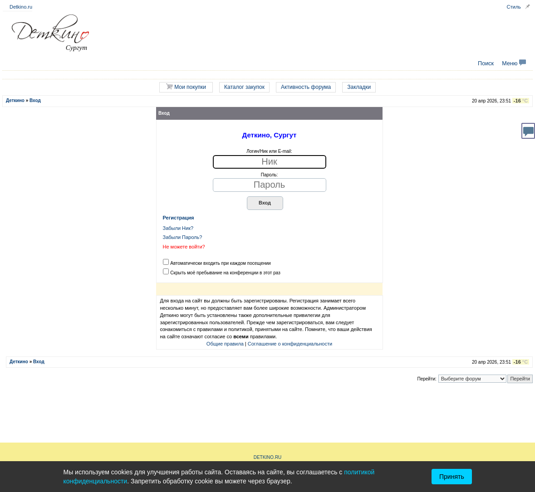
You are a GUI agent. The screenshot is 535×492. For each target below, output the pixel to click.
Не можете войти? (184, 246)
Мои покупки (186, 86)
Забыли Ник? (178, 228)
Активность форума (306, 87)
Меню (514, 63)
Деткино (15, 100)
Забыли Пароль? (182, 237)
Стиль (514, 7)
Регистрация (178, 217)
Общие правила (225, 343)
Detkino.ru (21, 7)
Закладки (359, 87)
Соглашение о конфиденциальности (290, 343)
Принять (451, 476)
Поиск (486, 63)
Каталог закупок (244, 87)
